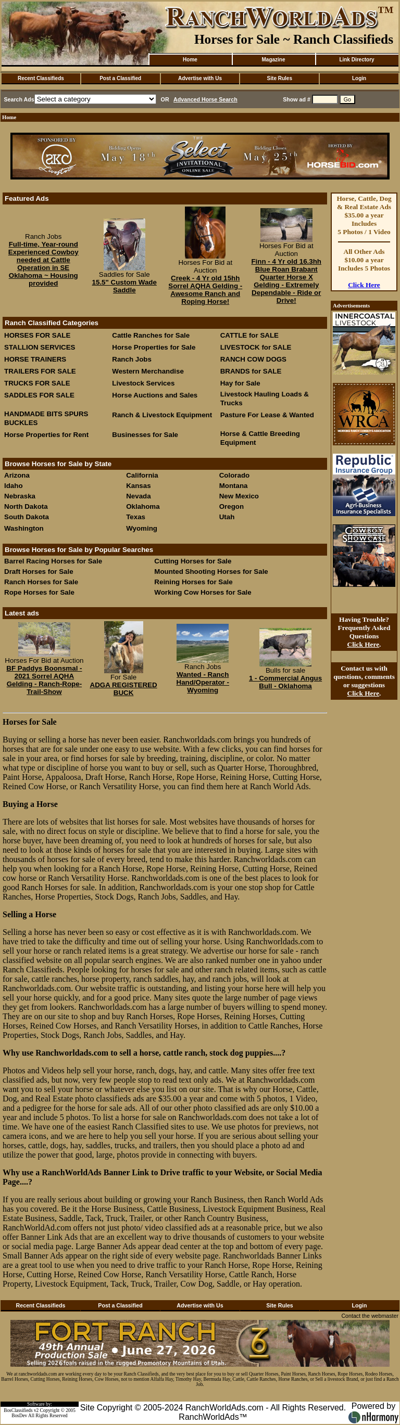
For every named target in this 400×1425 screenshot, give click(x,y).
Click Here (364, 285)
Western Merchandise (148, 371)
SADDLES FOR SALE (39, 395)
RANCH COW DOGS (253, 359)
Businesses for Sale (145, 435)
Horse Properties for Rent (46, 435)
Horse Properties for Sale (153, 347)
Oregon (231, 506)
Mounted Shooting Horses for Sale (211, 571)
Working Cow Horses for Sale (202, 592)
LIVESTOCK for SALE (256, 347)
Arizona (17, 475)
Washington (24, 528)
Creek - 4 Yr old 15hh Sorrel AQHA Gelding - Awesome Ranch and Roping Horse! (205, 289)
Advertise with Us (200, 78)
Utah (227, 517)
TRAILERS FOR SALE (40, 371)
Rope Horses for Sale (39, 592)
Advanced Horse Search (205, 99)
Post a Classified (120, 78)
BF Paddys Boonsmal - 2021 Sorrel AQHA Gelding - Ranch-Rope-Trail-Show (44, 680)
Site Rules (279, 78)
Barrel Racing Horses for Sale (53, 561)
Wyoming (141, 528)
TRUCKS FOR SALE (37, 383)
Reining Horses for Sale (193, 582)
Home (190, 59)
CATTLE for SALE (249, 335)
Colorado (234, 475)
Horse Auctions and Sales (154, 395)
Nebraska (19, 496)
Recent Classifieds (41, 78)
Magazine (273, 59)
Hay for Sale (241, 383)
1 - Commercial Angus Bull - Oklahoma (285, 682)
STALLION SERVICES (40, 347)
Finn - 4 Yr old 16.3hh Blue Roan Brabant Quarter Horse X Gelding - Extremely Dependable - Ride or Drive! (286, 281)
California (142, 475)
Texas (135, 517)
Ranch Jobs (132, 359)
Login (359, 78)
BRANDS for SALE (251, 371)
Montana (233, 486)
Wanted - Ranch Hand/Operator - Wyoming (203, 682)
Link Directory (356, 59)
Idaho (13, 486)
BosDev (19, 1415)
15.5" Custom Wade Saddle (124, 286)
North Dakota (26, 506)
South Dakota (26, 517)
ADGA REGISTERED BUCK (123, 689)
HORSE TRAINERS (35, 359)
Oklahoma (142, 506)
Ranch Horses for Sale (41, 582)
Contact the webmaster (369, 1316)
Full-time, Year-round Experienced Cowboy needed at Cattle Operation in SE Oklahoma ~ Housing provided (43, 263)
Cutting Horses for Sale (192, 561)
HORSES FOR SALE (37, 335)
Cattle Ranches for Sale (151, 335)
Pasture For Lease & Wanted (267, 415)
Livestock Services (143, 383)
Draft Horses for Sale (38, 571)
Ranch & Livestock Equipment (162, 415)
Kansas (138, 486)
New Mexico (239, 496)
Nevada (138, 496)
